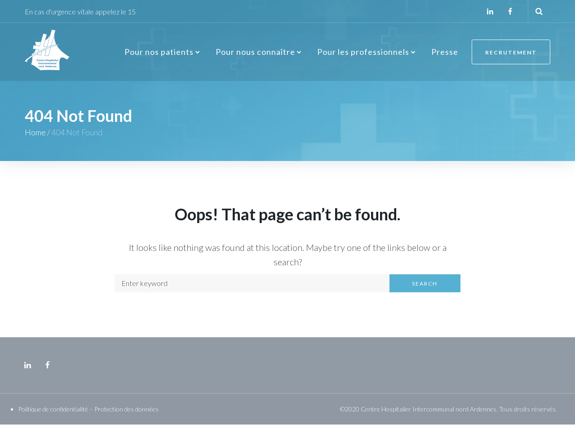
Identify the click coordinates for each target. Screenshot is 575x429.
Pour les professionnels (362, 54)
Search (425, 288)
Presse (443, 54)
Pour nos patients (158, 54)
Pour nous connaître (254, 54)
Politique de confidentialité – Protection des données (88, 413)
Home (35, 137)
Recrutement (510, 55)
